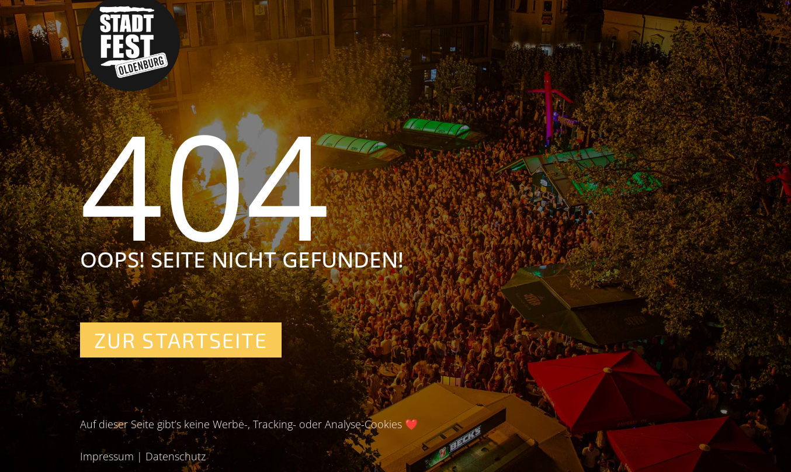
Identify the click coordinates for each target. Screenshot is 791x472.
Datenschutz (175, 456)
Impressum (107, 456)
